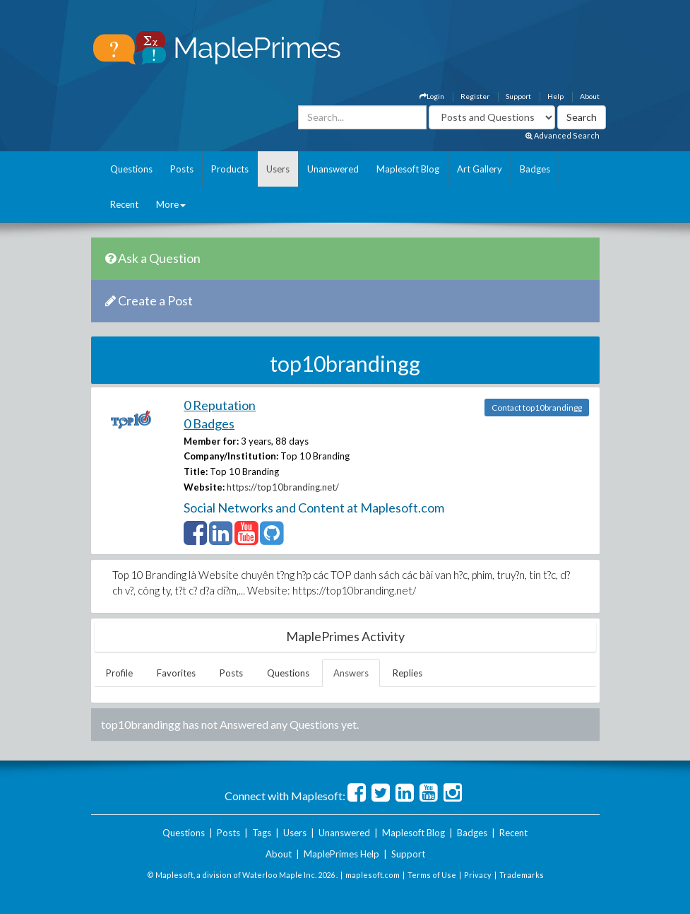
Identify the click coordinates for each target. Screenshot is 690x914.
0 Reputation (220, 405)
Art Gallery (479, 169)
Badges (535, 169)
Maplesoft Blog (407, 169)
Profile (119, 673)
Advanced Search (562, 135)
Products (230, 169)
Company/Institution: (231, 456)
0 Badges (209, 423)
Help (555, 96)
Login (432, 96)
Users (278, 169)
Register (474, 96)
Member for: (211, 441)
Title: (196, 471)
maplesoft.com (372, 874)
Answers (351, 673)
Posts (182, 169)
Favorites (176, 673)
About (590, 96)
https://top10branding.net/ (283, 487)
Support (518, 96)
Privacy (478, 874)
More (171, 204)
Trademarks (521, 874)
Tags (261, 832)
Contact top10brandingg (537, 407)
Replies (407, 673)
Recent (124, 204)
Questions (131, 169)
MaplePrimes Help (341, 854)
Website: (204, 487)
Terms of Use (432, 874)
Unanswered (333, 169)
